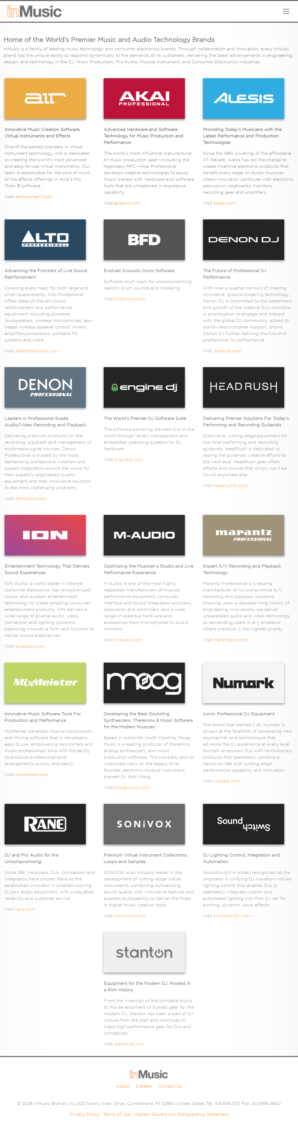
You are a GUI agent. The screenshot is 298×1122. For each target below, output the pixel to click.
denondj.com (227, 350)
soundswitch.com (232, 915)
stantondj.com (129, 1044)
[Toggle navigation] (286, 11)
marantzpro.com (231, 639)
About (123, 1086)
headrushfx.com (231, 485)
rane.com (25, 909)
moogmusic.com (131, 787)
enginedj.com (128, 459)
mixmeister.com (31, 774)
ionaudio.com (29, 646)
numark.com (227, 781)
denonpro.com (30, 498)
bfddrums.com (130, 299)
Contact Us (170, 1086)
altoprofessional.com (37, 350)
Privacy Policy (84, 1114)
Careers (144, 1086)
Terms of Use (116, 1114)
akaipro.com (127, 203)
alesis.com (224, 203)
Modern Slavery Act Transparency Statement (181, 1114)
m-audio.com (128, 639)
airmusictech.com (33, 196)
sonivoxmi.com (130, 915)
